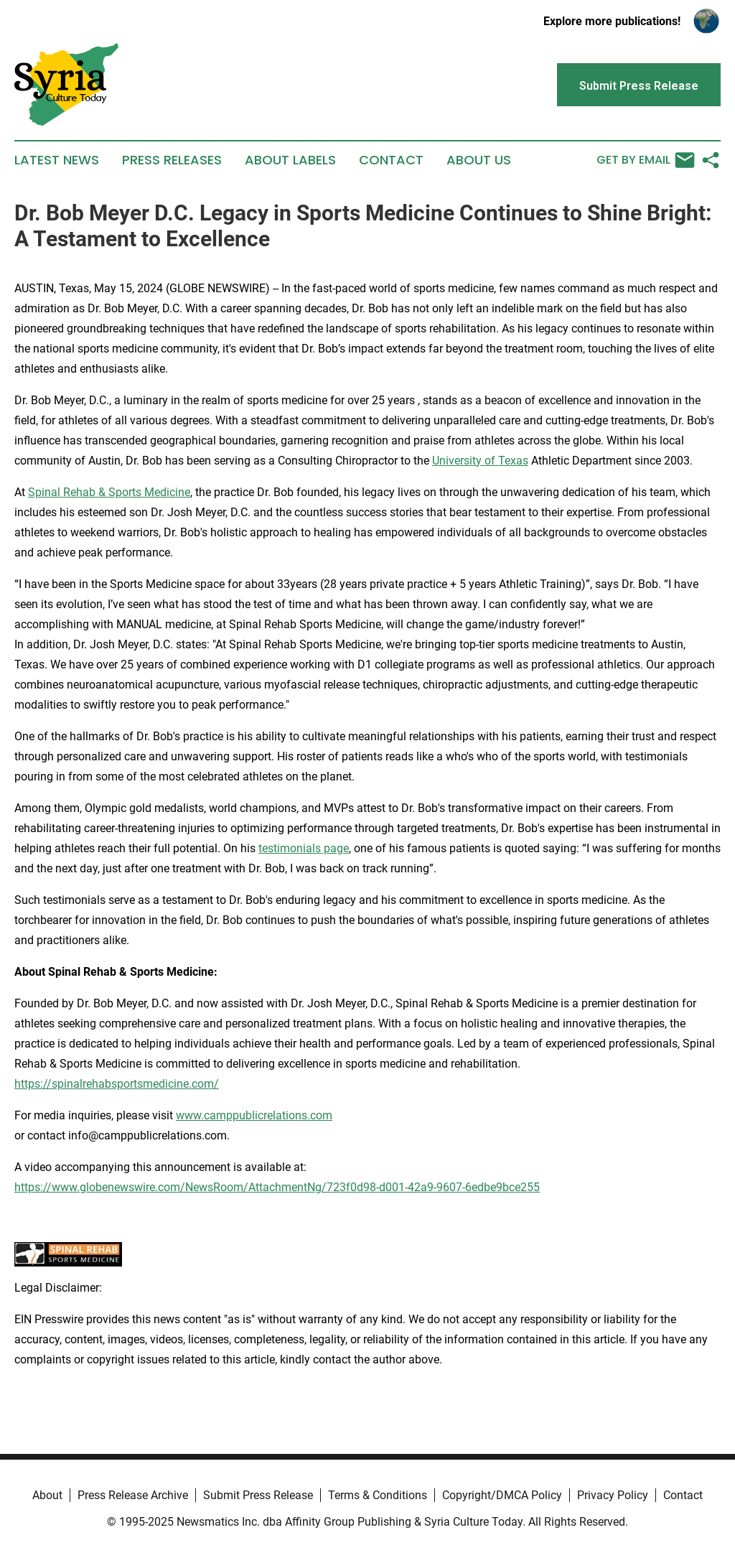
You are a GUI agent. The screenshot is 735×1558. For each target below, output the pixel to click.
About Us (478, 160)
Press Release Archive (133, 1495)
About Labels (290, 160)
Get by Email (645, 160)
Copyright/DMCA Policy (502, 1495)
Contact (391, 160)
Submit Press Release (258, 1495)
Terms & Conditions (377, 1495)
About (47, 1495)
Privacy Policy (612, 1495)
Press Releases (172, 160)
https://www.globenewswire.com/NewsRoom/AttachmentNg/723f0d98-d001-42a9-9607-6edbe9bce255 (277, 1187)
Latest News (56, 160)
